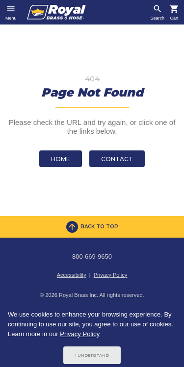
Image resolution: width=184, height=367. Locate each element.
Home (60, 159)
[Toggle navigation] (11, 12)
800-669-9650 (92, 256)
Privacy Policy (110, 275)
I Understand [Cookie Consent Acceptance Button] (92, 355)
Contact (117, 159)
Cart (174, 18)
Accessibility (71, 275)
